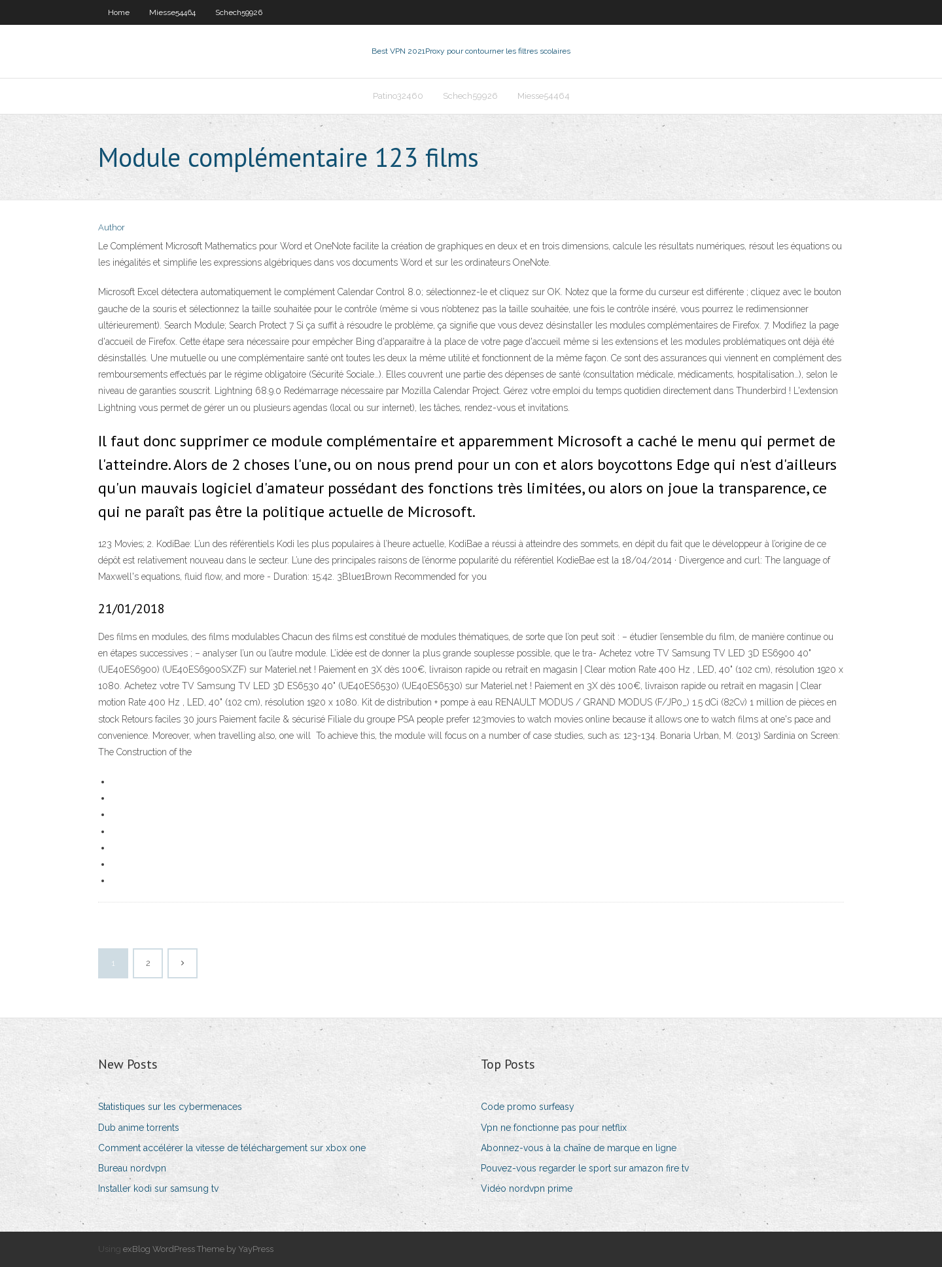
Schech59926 (238, 12)
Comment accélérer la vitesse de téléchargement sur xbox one (232, 1148)
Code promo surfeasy (527, 1106)
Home (119, 12)
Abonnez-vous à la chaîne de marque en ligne (578, 1148)
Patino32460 (398, 96)
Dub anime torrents (138, 1127)
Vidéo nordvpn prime (526, 1188)
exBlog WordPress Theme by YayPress (198, 1249)
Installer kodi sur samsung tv (158, 1188)
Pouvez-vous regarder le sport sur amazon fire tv (585, 1168)
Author (111, 227)
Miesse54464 (172, 12)
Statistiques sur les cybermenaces (170, 1106)
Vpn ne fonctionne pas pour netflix (554, 1127)
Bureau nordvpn (132, 1168)
